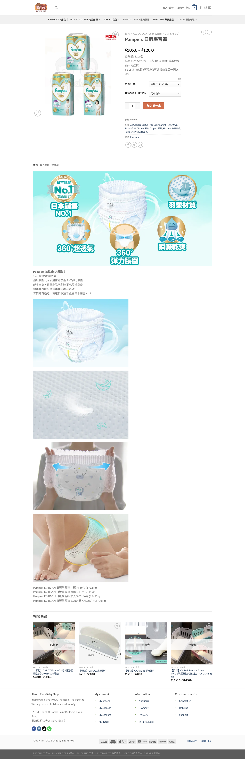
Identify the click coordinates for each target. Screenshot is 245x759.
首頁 (127, 33)
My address (105, 707)
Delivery (143, 714)
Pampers (129, 131)
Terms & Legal (146, 721)
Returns (183, 707)
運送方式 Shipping (135, 93)
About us (144, 700)
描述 (35, 165)
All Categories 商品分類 (85, 19)
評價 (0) (55, 165)
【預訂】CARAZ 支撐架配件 (140, 670)
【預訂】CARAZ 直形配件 (93, 670)
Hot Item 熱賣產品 (163, 19)
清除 (179, 79)
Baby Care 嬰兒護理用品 (165, 124)
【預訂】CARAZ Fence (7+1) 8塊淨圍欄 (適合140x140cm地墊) (53, 672)
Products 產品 (57, 19)
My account (105, 714)
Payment (144, 707)
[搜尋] (56, 7)
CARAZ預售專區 (187, 19)
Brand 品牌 (111, 19)
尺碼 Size (130, 84)
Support (183, 714)
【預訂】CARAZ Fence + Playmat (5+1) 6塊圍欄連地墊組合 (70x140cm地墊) (191, 673)
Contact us (185, 700)
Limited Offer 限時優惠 (136, 19)
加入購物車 (154, 105)
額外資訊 (44, 165)
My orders (104, 700)
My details (104, 721)
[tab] (35, 165)
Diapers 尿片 (172, 33)
